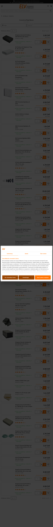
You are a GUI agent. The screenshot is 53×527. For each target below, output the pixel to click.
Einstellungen (27, 277)
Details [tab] (26, 253)
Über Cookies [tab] (43, 253)
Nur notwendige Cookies (10, 277)
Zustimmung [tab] (9, 253)
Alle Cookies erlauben (43, 277)
